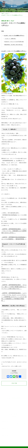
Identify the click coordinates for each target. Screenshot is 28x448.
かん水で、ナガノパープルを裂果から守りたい (14, 35)
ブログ (6, 13)
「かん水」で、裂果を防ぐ (10, 38)
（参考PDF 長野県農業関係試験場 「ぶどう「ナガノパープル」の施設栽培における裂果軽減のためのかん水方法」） (14, 230)
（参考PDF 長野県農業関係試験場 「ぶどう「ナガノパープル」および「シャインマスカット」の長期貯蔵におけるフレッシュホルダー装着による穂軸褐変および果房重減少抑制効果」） (14, 296)
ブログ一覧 (14, 383)
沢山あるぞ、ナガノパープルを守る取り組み (14, 41)
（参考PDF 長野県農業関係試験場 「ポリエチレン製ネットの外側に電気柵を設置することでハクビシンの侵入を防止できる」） (14, 286)
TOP (2, 13)
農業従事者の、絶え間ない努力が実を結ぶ (13, 44)
